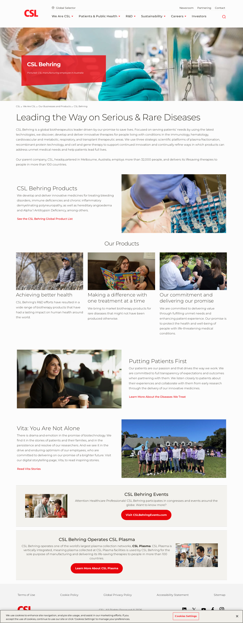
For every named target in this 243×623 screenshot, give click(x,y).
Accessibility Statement (173, 595)
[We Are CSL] (29, 106)
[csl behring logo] (24, 609)
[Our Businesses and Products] (55, 106)
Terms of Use (26, 595)
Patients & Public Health (100, 16)
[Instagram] (220, 609)
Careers (179, 16)
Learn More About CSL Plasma (96, 568)
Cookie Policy (69, 595)
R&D (131, 16)
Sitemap (219, 595)
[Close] (237, 618)
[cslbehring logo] (31, 14)
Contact (220, 8)
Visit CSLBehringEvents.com (146, 515)
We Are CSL (63, 16)
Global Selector (64, 8)
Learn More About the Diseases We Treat (157, 396)
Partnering (204, 8)
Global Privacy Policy (118, 595)
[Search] (224, 16)
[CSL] (18, 106)
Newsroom (186, 8)
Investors (199, 16)
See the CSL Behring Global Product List (45, 219)
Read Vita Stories (29, 469)
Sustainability (154, 16)
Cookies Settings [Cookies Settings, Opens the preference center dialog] (186, 618)
